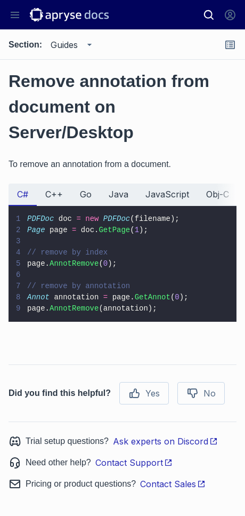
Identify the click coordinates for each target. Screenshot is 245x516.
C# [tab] (22, 194)
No (201, 393)
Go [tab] (86, 194)
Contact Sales (173, 484)
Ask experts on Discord (165, 441)
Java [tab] (118, 194)
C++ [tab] (54, 194)
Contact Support (134, 462)
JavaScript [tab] (167, 194)
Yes (144, 393)
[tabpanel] (122, 264)
